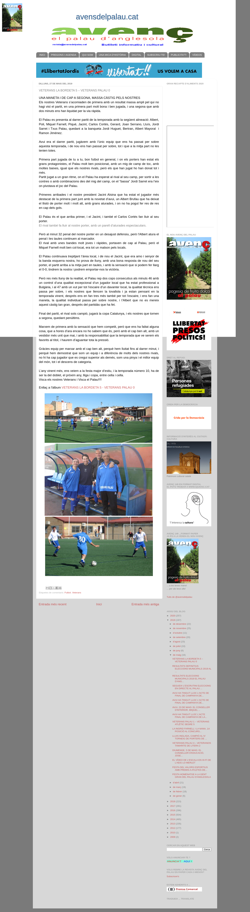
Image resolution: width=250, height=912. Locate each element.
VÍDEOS (197, 54)
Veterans (76, 592)
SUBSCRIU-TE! (156, 54)
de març (177, 787)
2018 (173, 801)
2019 (173, 620)
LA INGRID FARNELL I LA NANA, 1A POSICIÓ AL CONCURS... (191, 730)
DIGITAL (136, 54)
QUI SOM (87, 54)
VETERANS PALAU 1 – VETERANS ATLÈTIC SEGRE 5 (190, 723)
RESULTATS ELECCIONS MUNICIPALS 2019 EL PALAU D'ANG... (189, 678)
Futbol (67, 592)
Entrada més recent (52, 604)
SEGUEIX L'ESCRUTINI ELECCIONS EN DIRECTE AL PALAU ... (191, 687)
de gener (177, 796)
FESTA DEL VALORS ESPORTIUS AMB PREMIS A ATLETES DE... (190, 768)
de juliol (177, 646)
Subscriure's (173, 876)
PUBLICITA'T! (179, 54)
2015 (173, 814)
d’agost (177, 641)
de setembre (179, 637)
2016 (173, 810)
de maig (177, 655)
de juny (177, 650)
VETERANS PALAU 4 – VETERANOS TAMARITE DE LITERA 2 (191, 744)
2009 (173, 837)
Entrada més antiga (145, 604)
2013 (173, 823)
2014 (173, 819)
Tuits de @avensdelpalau (179, 597)
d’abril (176, 782)
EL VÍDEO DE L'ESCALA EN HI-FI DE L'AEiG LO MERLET (191, 761)
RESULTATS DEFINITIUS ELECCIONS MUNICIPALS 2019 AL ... (191, 669)
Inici (99, 604)
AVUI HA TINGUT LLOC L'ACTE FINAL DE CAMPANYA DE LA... (189, 715)
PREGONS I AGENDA (63, 54)
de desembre (180, 624)
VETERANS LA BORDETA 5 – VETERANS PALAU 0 (187, 660)
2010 (173, 832)
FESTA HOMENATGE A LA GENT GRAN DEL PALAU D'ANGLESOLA (191, 775)
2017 (173, 806)
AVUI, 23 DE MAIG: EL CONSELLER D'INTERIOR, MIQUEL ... (191, 708)
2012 (173, 828)
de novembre (180, 628)
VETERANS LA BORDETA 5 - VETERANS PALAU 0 (98, 387)
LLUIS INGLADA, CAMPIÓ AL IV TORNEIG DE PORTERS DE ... (189, 737)
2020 (173, 615)
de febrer (178, 791)
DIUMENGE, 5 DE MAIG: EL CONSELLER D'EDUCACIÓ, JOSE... (188, 753)
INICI (42, 54)
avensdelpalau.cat (107, 16)
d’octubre (178, 633)
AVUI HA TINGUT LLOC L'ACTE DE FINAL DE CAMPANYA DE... (190, 694)
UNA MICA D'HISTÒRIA (112, 54)
